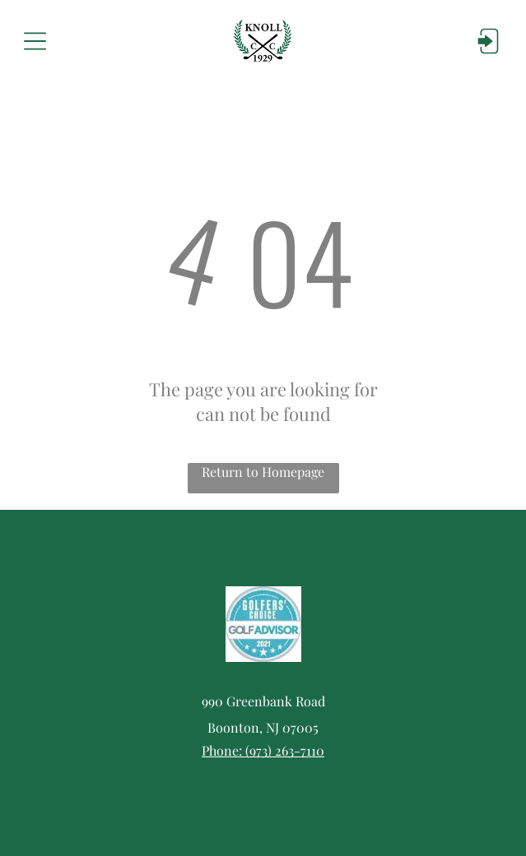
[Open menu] (35, 41)
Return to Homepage (263, 471)
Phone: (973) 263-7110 (263, 750)
